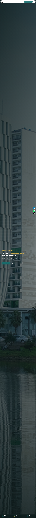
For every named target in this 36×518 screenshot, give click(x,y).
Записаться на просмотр (16, 263)
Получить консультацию (28, 1)
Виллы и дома (6, 263)
